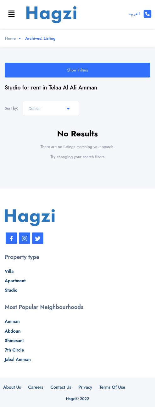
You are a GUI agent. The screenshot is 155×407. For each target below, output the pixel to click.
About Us (12, 387)
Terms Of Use (112, 387)
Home (10, 38)
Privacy (85, 387)
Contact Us (60, 387)
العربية (134, 14)
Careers (35, 387)
